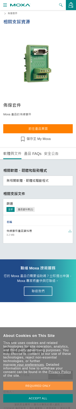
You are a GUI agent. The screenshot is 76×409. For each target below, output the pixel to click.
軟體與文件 (12, 154)
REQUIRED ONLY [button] (38, 385)
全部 (10, 209)
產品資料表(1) (25, 209)
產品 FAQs (32, 154)
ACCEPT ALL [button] (38, 398)
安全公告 (51, 154)
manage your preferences (23, 364)
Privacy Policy (59, 372)
